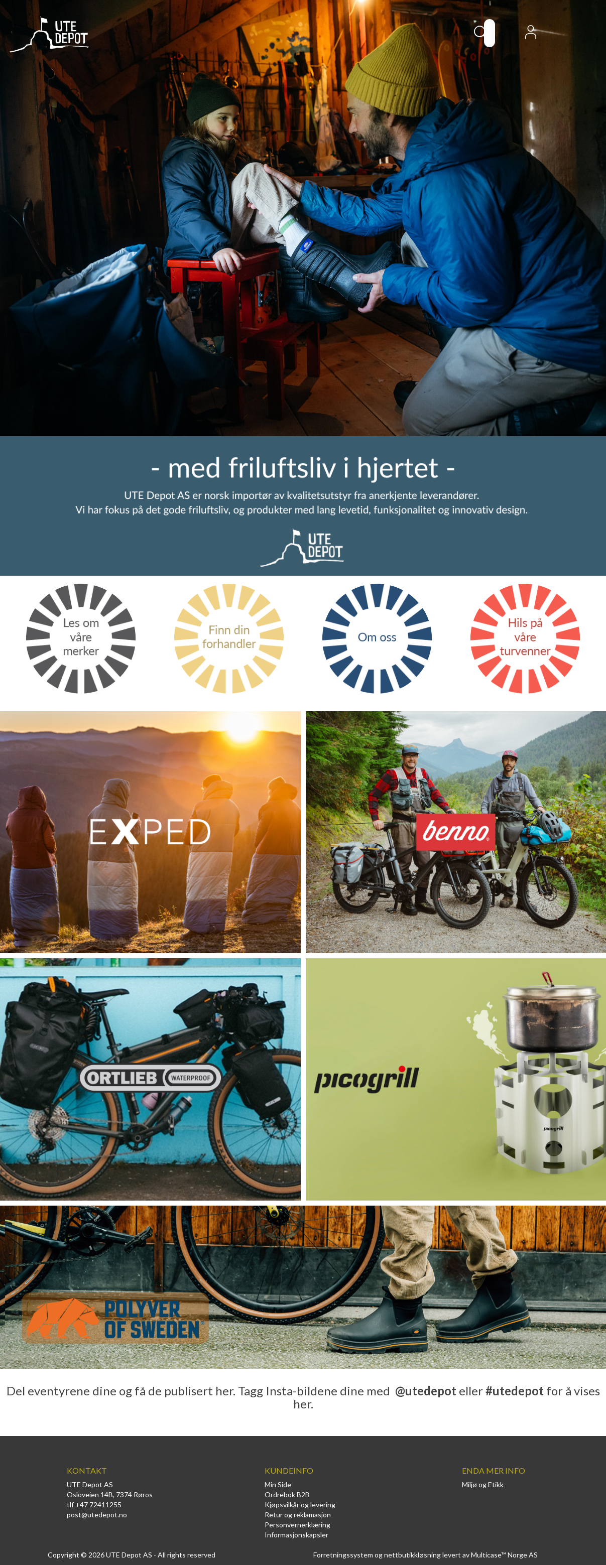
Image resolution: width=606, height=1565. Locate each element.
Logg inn (531, 35)
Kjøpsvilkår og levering (300, 1504)
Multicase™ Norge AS (504, 1554)
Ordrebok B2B (287, 1494)
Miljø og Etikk (483, 1484)
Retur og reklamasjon (298, 1514)
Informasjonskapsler (296, 1534)
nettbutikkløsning (412, 1554)
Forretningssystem (343, 1554)
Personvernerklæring (297, 1524)
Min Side (278, 1484)
